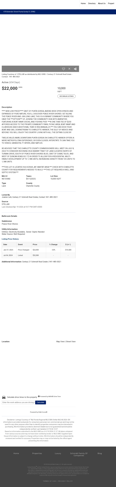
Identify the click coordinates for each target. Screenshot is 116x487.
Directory (92, 3)
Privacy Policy (65, 481)
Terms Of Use (49, 481)
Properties (37, 453)
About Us (102, 3)
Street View (71, 341)
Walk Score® (42, 412)
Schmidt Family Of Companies (78, 454)
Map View (60, 341)
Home (83, 3)
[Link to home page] (3, 3)
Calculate (40, 402)
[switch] (63, 69)
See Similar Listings (66, 96)
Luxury (58, 453)
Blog (100, 453)
